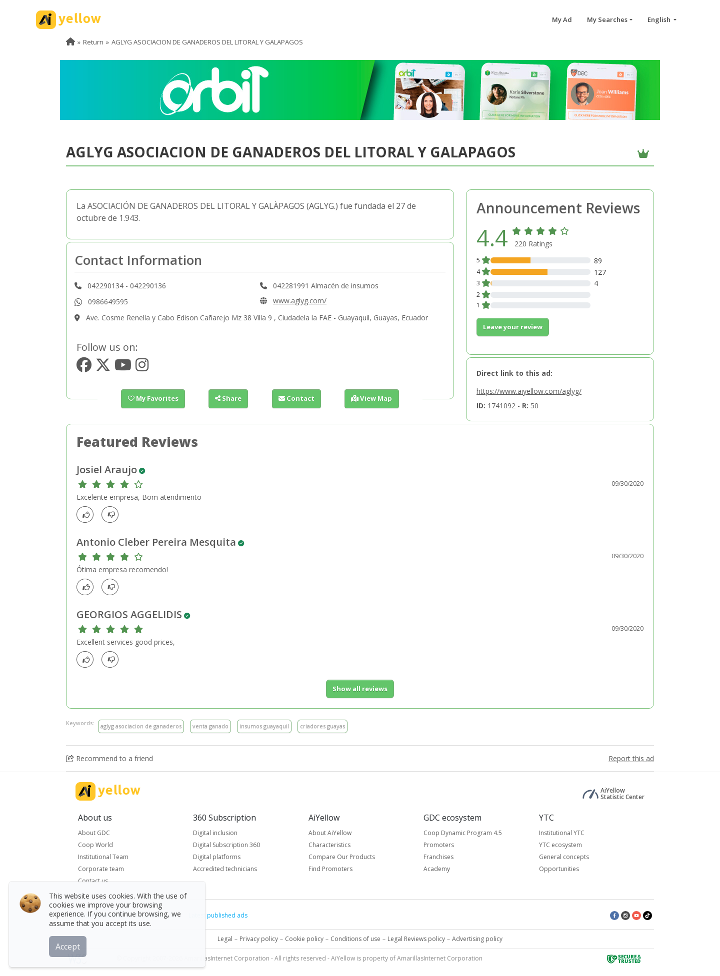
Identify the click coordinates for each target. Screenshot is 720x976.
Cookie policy (304, 939)
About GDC (94, 833)
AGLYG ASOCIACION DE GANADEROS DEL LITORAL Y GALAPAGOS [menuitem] (207, 41)
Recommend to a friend (109, 758)
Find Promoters (330, 869)
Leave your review (512, 326)
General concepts (564, 857)
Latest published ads (218, 915)
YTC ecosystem (560, 845)
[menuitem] (70, 41)
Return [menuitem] (93, 41)
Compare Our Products (341, 857)
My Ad (562, 19)
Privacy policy (259, 939)
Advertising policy (477, 939)
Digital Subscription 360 (226, 845)
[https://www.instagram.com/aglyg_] (142, 367)
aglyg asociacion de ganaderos (141, 726)
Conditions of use (355, 939)
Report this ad (631, 758)
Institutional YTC (561, 833)
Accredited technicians (225, 869)
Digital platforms (216, 857)
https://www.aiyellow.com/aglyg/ (529, 391)
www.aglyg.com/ (299, 300)
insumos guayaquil (264, 726)
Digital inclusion (215, 833)
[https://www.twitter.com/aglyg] (103, 367)
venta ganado (210, 726)
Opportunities (559, 869)
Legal (225, 939)
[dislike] (112, 514)
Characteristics (329, 845)
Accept (68, 945)
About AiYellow (330, 833)
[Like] (88, 514)
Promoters (439, 845)
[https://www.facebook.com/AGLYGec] (84, 367)
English (660, 19)
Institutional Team (103, 857)
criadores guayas (322, 726)
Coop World (95, 845)
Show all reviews (360, 688)
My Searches (607, 19)
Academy (437, 869)
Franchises (439, 857)
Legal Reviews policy (416, 939)
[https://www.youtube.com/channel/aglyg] (123, 367)
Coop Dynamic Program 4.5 (463, 833)
